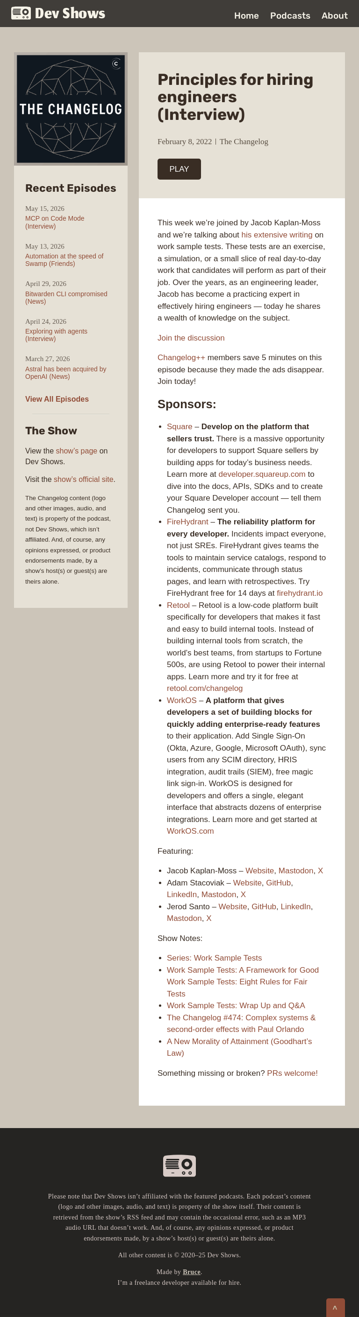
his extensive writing (277, 234)
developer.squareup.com (262, 474)
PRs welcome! (292, 1073)
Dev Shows (58, 14)
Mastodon (296, 870)
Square (180, 426)
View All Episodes (57, 399)
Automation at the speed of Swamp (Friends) (64, 259)
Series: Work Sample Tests (214, 958)
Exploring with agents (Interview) (56, 335)
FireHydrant (187, 521)
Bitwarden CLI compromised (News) (66, 297)
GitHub (278, 882)
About (335, 15)
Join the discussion (191, 338)
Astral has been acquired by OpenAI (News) (66, 372)
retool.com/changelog (205, 688)
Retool (178, 605)
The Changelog (244, 141)
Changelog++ (181, 357)
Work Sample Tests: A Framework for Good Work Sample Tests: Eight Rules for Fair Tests (243, 982)
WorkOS (182, 700)
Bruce (192, 1271)
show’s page (77, 451)
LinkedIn (182, 894)
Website (259, 870)
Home (246, 15)
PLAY (179, 169)
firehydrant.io (300, 593)
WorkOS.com (190, 831)
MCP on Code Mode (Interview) (55, 222)
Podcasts (290, 15)
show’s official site (83, 479)
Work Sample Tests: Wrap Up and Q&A (236, 1005)
